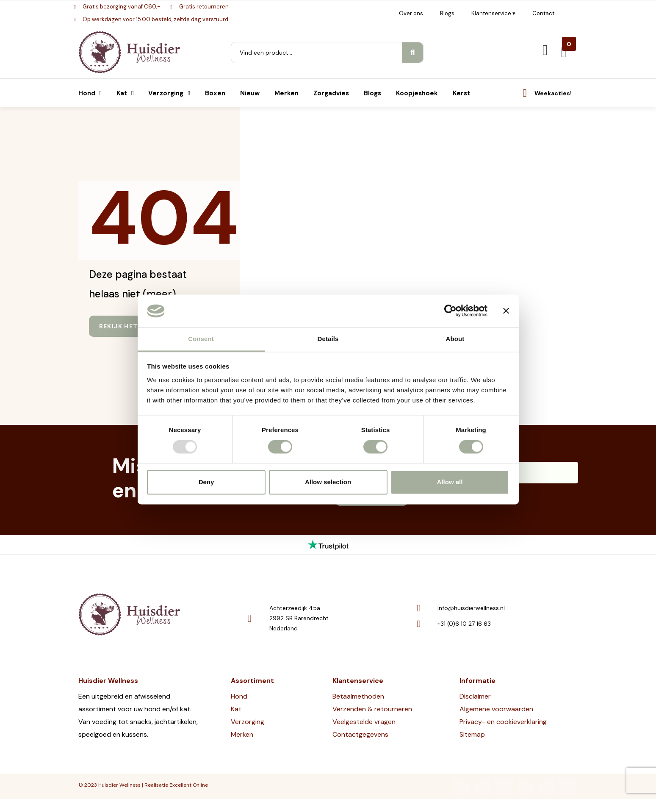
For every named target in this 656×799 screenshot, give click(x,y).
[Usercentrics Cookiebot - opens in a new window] (450, 311)
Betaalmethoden (358, 696)
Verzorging (247, 721)
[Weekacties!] (525, 93)
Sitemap (472, 734)
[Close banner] (506, 311)
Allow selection (328, 482)
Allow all (450, 482)
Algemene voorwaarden (496, 709)
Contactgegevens (360, 734)
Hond (239, 696)
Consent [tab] (201, 338)
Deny (206, 482)
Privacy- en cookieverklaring (503, 721)
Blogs (447, 13)
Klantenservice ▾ (493, 13)
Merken (242, 734)
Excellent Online (188, 785)
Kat (236, 709)
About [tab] (455, 338)
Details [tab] (328, 338)
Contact (543, 13)
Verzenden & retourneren (372, 709)
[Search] (412, 52)
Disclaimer (475, 696)
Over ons (411, 13)
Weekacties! (553, 93)
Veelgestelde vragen (364, 721)
